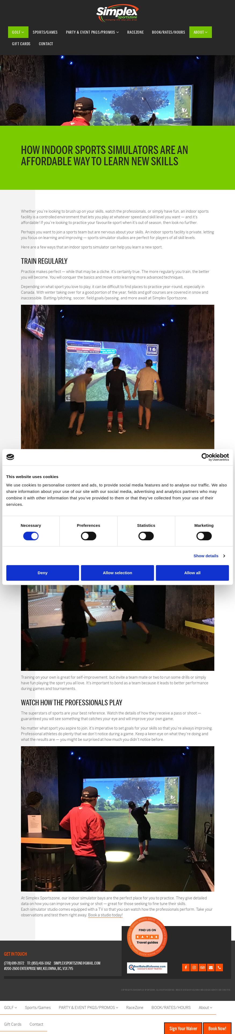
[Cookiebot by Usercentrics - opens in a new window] (205, 457)
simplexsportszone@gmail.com (77, 963)
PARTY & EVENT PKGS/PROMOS (92, 32)
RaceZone (135, 32)
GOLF (18, 32)
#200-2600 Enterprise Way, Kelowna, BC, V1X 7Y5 (38, 968)
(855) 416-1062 (41, 963)
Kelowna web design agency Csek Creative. (211, 989)
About (201, 32)
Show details (206, 555)
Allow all (192, 572)
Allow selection (117, 572)
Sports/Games (45, 32)
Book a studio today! (105, 915)
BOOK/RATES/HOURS (168, 32)
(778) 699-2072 (14, 963)
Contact (46, 44)
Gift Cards (21, 44)
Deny (43, 572)
